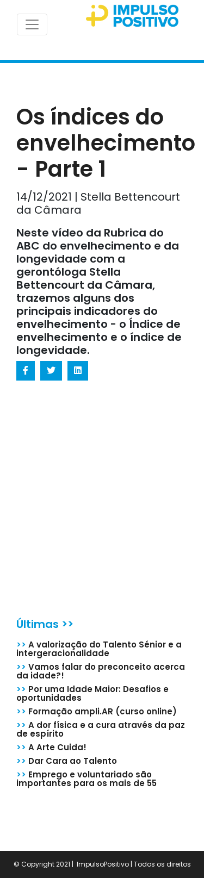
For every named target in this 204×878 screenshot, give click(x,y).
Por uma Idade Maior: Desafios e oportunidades (92, 693)
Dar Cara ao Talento (66, 761)
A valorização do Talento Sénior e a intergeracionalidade (99, 649)
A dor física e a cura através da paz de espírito (100, 729)
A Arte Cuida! (51, 747)
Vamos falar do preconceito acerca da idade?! (100, 671)
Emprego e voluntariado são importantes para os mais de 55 (86, 779)
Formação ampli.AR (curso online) (96, 711)
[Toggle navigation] (32, 24)
